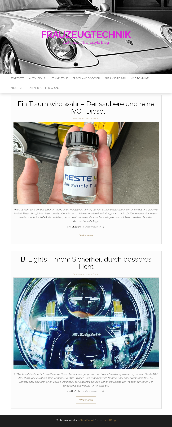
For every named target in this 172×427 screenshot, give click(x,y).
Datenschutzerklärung (44, 88)
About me (17, 88)
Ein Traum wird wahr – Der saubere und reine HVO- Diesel (86, 107)
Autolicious (37, 78)
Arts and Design (115, 78)
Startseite (17, 78)
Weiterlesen (86, 235)
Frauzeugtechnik (86, 34)
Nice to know (140, 78)
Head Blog (110, 420)
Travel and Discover (86, 78)
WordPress (86, 420)
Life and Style (59, 78)
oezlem (76, 226)
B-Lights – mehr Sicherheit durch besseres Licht (86, 263)
